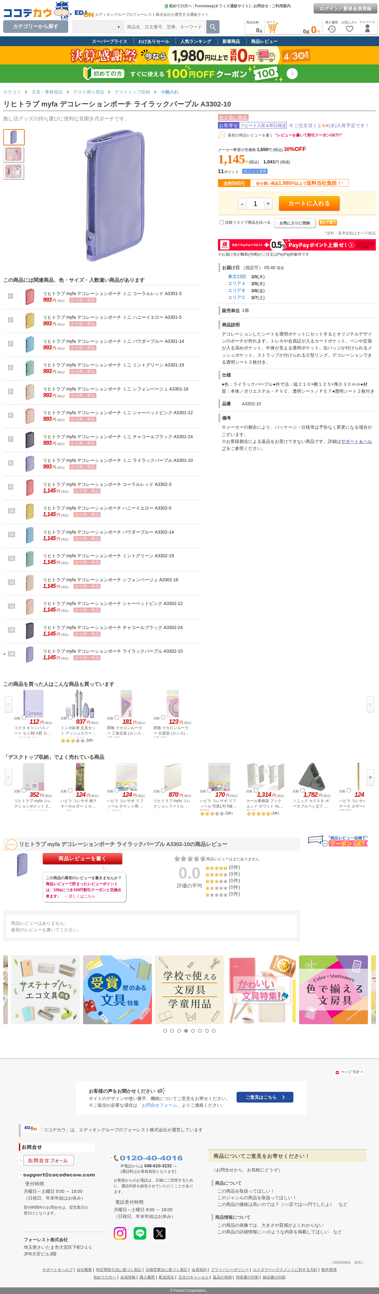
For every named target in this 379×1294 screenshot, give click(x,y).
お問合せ (260, 6)
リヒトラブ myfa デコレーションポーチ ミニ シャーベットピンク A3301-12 (118, 412)
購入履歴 (147, 1277)
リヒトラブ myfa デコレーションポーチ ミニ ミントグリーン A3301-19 (113, 364)
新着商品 (231, 41)
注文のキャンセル (193, 1277)
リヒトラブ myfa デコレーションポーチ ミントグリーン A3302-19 (108, 555)
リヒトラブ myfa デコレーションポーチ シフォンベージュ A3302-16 (110, 579)
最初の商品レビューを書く (250, 135)
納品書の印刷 (274, 1277)
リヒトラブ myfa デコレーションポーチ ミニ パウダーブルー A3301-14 (113, 341)
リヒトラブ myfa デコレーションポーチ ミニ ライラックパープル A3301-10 (118, 460)
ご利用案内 (281, 6)
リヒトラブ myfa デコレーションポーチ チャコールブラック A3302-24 (113, 627)
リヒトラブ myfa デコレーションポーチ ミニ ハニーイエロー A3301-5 (112, 317)
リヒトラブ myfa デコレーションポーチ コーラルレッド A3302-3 (107, 484)
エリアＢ (237, 290)
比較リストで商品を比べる (248, 222)
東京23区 (237, 276)
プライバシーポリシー (230, 1269)
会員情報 (127, 1277)
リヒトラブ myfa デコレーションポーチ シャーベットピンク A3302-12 (113, 603)
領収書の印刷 (247, 1277)
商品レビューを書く (82, 858)
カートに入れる (309, 203)
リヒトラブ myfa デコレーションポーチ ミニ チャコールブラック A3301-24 (118, 436)
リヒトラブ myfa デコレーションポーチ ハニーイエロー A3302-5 (107, 508)
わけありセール (153, 41)
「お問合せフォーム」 (159, 1105)
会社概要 (84, 1269)
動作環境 (329, 1269)
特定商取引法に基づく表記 (118, 1269)
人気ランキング (195, 41)
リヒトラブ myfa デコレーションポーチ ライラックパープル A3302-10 (113, 651)
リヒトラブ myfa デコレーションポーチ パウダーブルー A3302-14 (108, 532)
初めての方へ (178, 6)
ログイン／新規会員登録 (346, 8)
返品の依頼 (222, 1277)
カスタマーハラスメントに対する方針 (285, 1269)
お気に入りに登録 (295, 223)
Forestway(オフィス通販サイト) (222, 6)
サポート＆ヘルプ (57, 1269)
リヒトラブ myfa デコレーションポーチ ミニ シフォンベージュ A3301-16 (116, 388)
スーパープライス (109, 41)
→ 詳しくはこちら (79, 896)
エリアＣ (237, 297)
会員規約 (199, 1269)
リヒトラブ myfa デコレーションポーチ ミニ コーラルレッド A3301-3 (112, 293)
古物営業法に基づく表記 (166, 1269)
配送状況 (166, 1277)
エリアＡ (237, 283)
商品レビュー (264, 41)
